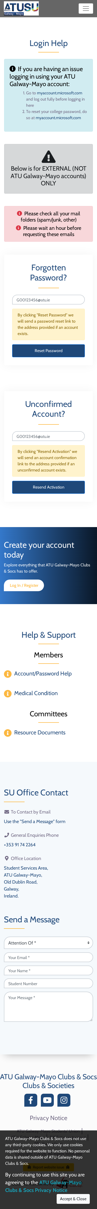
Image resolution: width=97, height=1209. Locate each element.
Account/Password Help (43, 673)
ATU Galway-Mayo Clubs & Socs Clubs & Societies (48, 1081)
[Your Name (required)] (48, 970)
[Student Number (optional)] (48, 983)
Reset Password (49, 350)
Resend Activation (48, 487)
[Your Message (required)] (48, 1007)
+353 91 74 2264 (19, 845)
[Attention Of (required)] (48, 943)
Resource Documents (39, 732)
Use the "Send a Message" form (34, 821)
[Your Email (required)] (48, 957)
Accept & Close (73, 1198)
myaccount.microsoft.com (59, 92)
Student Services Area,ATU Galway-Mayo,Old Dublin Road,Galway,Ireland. (26, 882)
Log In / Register (24, 585)
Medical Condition (36, 693)
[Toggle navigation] (86, 8)
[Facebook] (32, 1101)
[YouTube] (48, 1101)
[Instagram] (65, 1101)
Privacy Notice (48, 1118)
